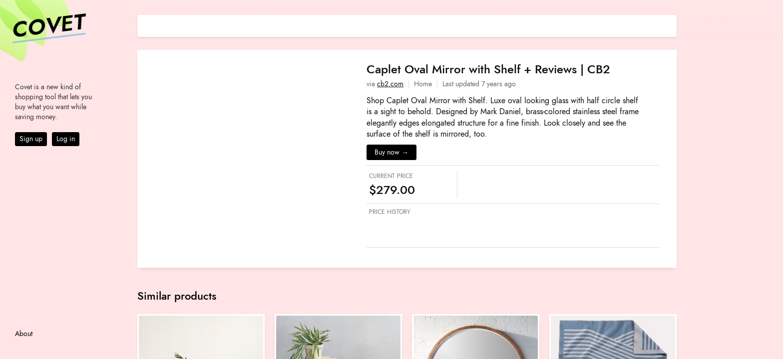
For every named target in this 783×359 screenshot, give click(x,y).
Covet (48, 26)
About (23, 334)
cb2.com (390, 84)
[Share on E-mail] (669, 24)
